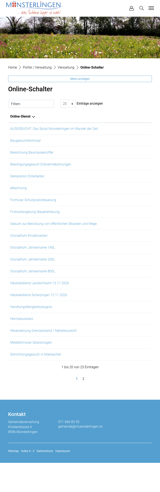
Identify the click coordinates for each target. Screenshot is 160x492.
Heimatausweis (21, 342)
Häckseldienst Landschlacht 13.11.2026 (39, 302)
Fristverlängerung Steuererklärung (35, 222)
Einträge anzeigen (81, 104)
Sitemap (13, 480)
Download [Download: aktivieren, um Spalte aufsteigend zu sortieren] (137, 116)
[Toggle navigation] (151, 8)
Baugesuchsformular (25, 142)
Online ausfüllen (115, 129)
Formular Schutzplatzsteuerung (33, 209)
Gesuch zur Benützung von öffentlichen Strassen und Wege (53, 235)
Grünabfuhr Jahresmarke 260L (32, 275)
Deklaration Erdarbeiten (27, 182)
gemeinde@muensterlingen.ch (80, 456)
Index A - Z (27, 480)
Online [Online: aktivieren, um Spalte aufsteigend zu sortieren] (107, 116)
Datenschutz (45, 480)
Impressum (62, 480)
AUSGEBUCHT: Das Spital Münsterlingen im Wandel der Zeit (54, 129)
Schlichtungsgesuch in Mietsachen (35, 382)
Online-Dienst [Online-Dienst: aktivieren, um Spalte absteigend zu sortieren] (20, 116)
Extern (142, 142)
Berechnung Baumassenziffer (31, 155)
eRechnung (18, 195)
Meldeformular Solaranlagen (31, 369)
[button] (143, 8)
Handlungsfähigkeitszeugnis (31, 329)
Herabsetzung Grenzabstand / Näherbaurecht (43, 355)
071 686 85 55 (68, 451)
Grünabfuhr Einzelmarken (29, 249)
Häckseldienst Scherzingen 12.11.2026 (38, 315)
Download (140, 196)
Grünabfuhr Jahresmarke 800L (32, 289)
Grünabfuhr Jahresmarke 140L (32, 262)
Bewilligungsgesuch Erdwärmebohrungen (40, 169)
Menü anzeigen (80, 78)
